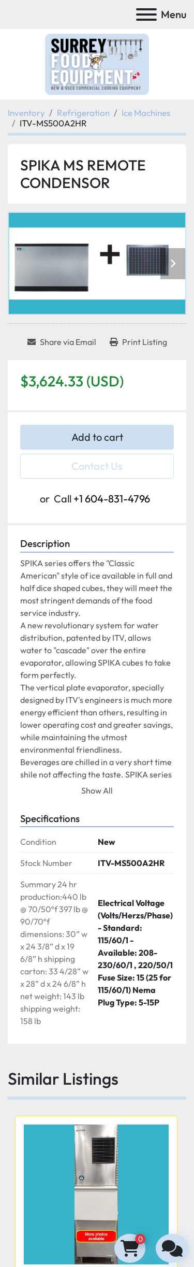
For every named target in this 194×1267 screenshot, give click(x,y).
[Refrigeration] (83, 112)
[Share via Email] (62, 342)
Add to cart (97, 436)
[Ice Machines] (146, 112)
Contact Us (97, 465)
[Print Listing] (138, 342)
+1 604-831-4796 (111, 498)
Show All (97, 790)
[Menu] (146, 14)
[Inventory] (26, 112)
